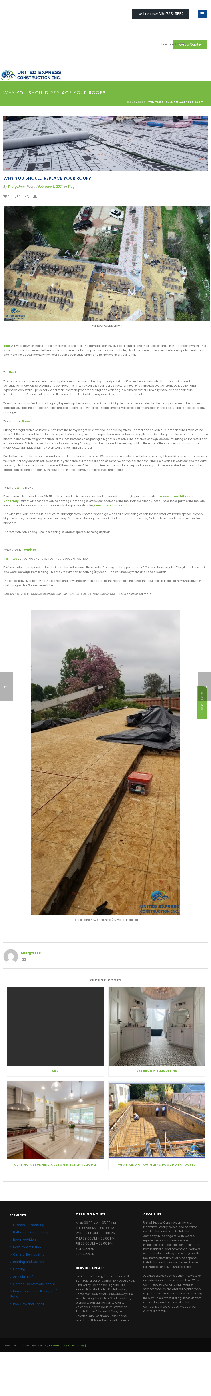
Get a (190, 44)
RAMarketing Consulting (66, 1345)
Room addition (23, 1239)
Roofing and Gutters (27, 1262)
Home (131, 102)
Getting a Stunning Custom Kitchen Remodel (55, 1165)
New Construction (25, 1247)
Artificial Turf (21, 1276)
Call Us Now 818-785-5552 (160, 13)
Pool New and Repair (27, 1304)
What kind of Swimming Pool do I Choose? (157, 1165)
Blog (142, 102)
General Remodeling (27, 1254)
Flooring (17, 1269)
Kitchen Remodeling (27, 1225)
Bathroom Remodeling (156, 1071)
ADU (55, 1071)
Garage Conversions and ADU (34, 1284)
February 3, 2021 (50, 186)
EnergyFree (16, 186)
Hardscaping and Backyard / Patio (33, 1294)
